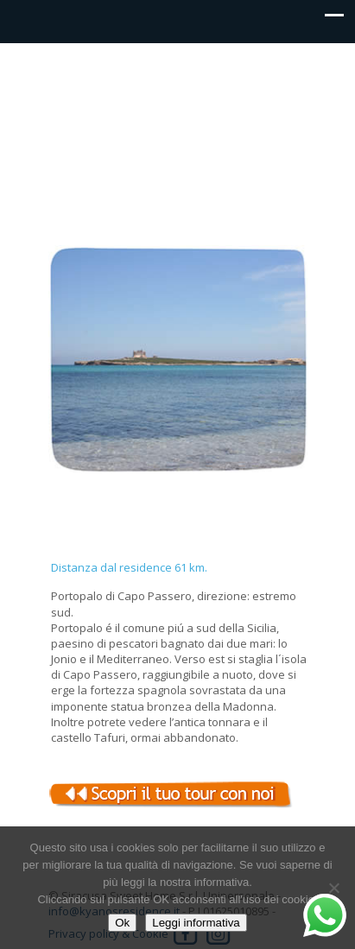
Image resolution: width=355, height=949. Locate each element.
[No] (333, 887)
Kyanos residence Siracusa (177, 82)
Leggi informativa (196, 922)
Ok (122, 922)
